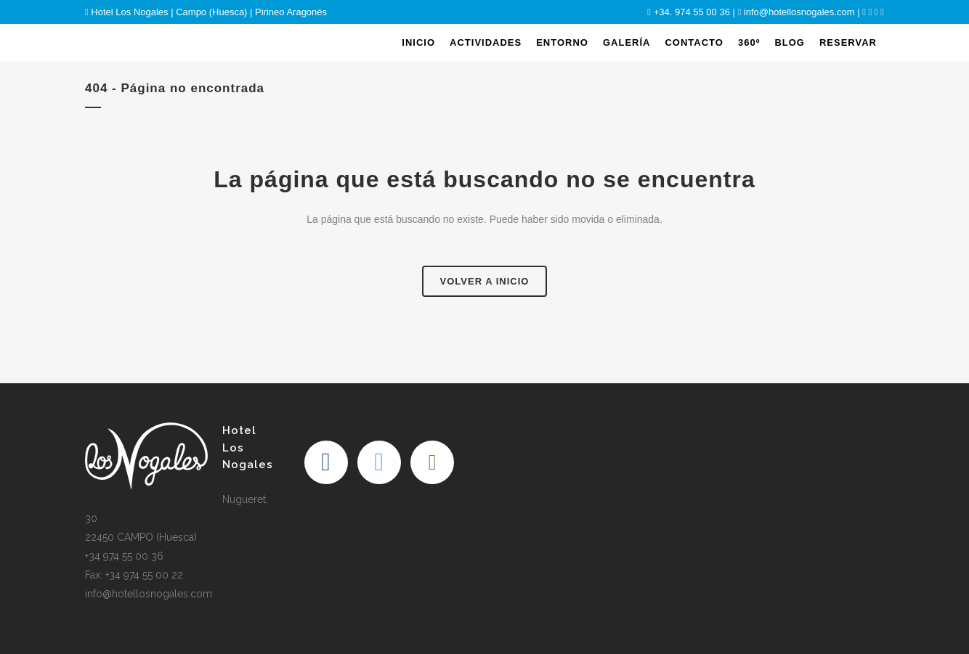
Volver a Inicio (485, 281)
